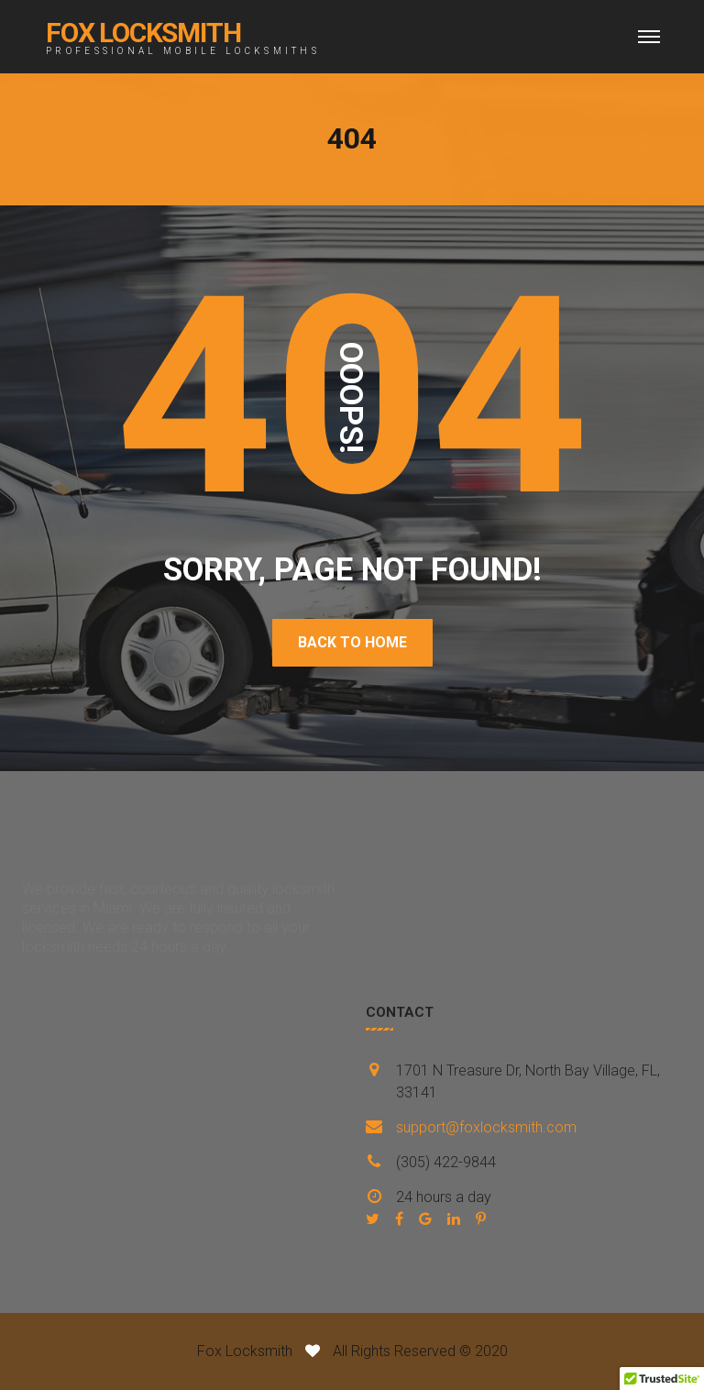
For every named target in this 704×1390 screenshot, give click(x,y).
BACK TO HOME (352, 642)
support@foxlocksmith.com (486, 1127)
